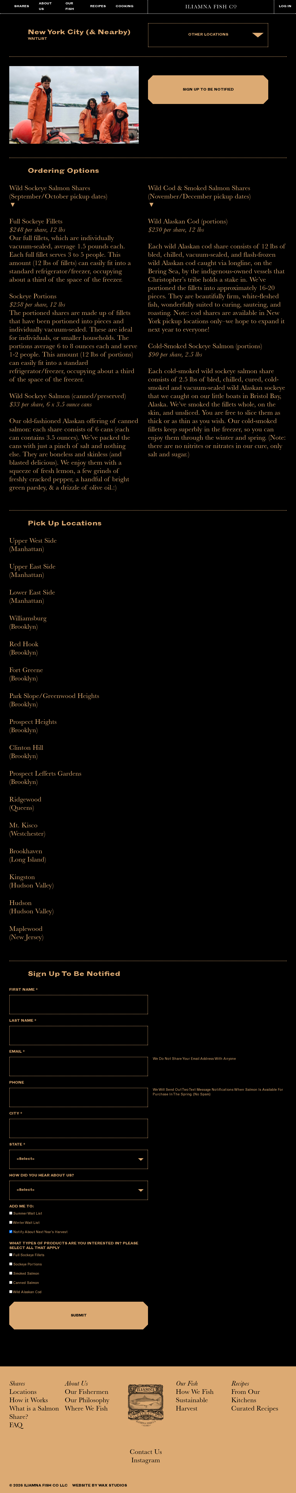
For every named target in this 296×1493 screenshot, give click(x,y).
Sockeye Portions (25, 1264)
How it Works (28, 1401)
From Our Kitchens (245, 1397)
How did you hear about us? (41, 1176)
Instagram (145, 1461)
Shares (17, 1384)
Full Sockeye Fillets (26, 1255)
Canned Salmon (24, 1283)
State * (17, 1145)
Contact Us (146, 1452)
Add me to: (21, 1207)
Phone (16, 1083)
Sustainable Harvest (192, 1405)
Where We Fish (86, 1409)
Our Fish (187, 1384)
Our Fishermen (86, 1392)
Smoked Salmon (24, 1274)
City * (15, 1114)
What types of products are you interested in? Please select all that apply (73, 1246)
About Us (76, 1384)
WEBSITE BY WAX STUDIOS (99, 1486)
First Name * (23, 990)
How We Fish (195, 1392)
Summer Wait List (25, 1214)
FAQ (16, 1426)
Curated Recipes (254, 1409)
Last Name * (22, 1021)
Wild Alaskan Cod (25, 1292)
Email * (17, 1052)
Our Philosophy (87, 1401)
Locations (23, 1392)
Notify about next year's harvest (38, 1232)
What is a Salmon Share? (34, 1413)
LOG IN (285, 6)
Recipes (240, 1384)
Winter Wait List (24, 1223)
